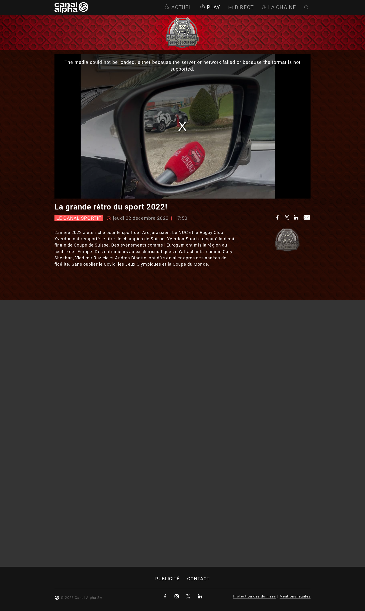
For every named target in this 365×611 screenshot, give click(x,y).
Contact (198, 578)
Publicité (167, 578)
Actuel (178, 7)
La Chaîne (279, 7)
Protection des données (254, 596)
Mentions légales (295, 596)
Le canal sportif (78, 218)
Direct (241, 7)
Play (210, 7)
